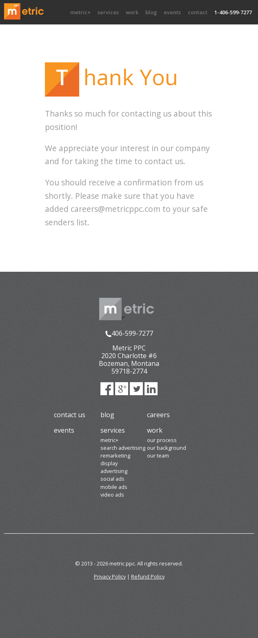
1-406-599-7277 (233, 12)
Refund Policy (148, 576)
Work (132, 12)
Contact (197, 12)
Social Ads (112, 478)
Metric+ (80, 12)
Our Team (158, 455)
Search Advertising (122, 447)
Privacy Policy (110, 576)
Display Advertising (113, 467)
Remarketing (115, 455)
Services (108, 12)
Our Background (166, 447)
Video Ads (112, 494)
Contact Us (69, 414)
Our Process (162, 440)
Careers (158, 414)
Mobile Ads (113, 487)
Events (172, 12)
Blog (151, 12)
